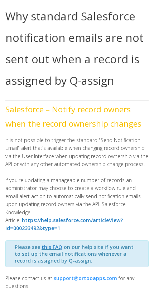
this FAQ (52, 247)
